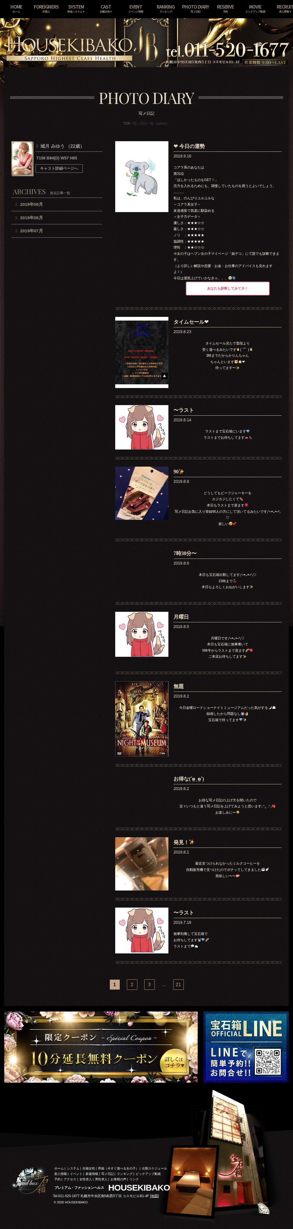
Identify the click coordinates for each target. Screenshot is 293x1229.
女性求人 (85, 1179)
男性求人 (101, 1179)
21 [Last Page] (178, 984)
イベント (76, 1173)
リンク (134, 1179)
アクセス (70, 1179)
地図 (154, 1196)
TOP (126, 124)
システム (73, 1168)
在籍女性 (88, 1168)
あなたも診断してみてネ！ (227, 288)
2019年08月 (31, 217)
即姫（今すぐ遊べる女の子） (118, 1168)
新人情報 (60, 1173)
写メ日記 (107, 1173)
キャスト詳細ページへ (59, 168)
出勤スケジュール (154, 1168)
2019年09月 (31, 204)
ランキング (125, 1173)
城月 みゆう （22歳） (61, 146)
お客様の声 (118, 1179)
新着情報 (92, 1173)
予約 (57, 1179)
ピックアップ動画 (148, 1173)
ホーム (59, 1168)
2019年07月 (31, 230)
